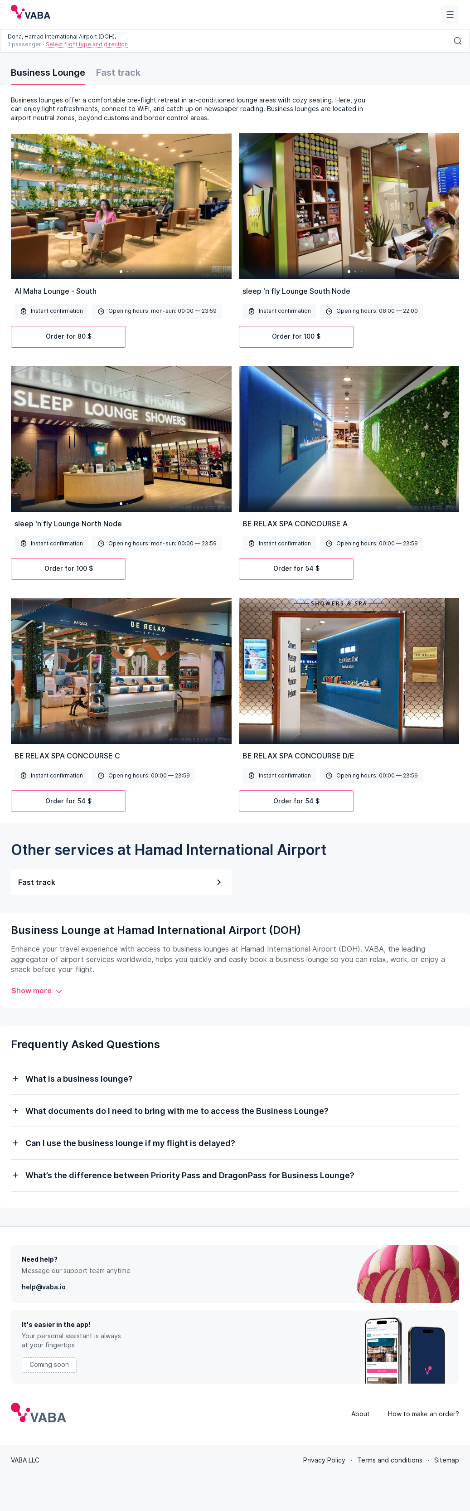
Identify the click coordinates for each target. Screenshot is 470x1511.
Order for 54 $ (296, 568)
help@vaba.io (44, 1286)
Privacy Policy (324, 1459)
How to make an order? (423, 1413)
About (360, 1413)
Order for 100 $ (296, 336)
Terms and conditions (389, 1459)
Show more (37, 990)
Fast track (118, 72)
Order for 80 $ (69, 336)
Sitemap (446, 1459)
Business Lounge (48, 72)
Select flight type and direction (87, 44)
